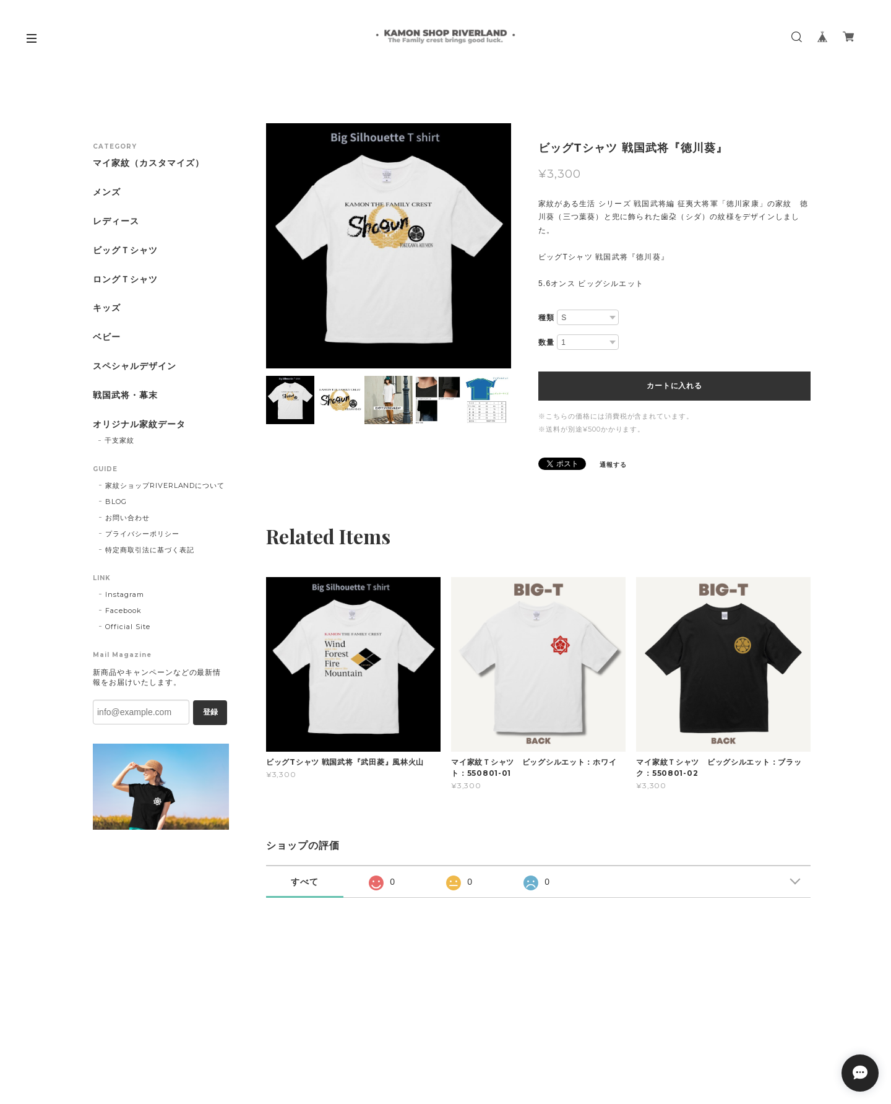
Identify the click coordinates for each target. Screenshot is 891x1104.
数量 (546, 342)
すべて (305, 882)
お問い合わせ (127, 517)
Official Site (127, 626)
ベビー (107, 337)
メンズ (107, 192)
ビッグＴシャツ (125, 250)
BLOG (116, 501)
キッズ (107, 308)
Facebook (123, 610)
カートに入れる (674, 385)
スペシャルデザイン (134, 366)
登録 (210, 712)
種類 (546, 317)
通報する (613, 465)
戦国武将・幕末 (125, 395)
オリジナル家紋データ (139, 424)
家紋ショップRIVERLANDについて (165, 485)
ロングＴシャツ (125, 279)
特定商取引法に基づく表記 (149, 549)
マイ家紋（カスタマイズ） (148, 163)
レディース (116, 221)
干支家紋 (119, 440)
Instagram (124, 594)
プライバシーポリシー (142, 533)
